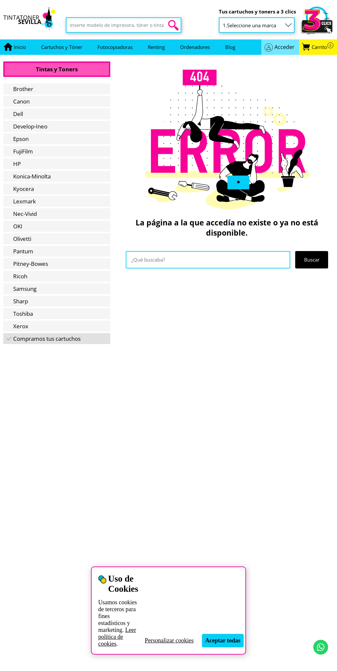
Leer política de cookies (117, 637)
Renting (156, 47)
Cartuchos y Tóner (61, 47)
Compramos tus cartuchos (47, 338)
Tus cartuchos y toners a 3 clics (257, 12)
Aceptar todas (222, 640)
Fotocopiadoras (115, 47)
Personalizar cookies (169, 640)
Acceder (284, 47)
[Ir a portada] (20, 47)
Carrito (322, 47)
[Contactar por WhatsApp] (321, 647)
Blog (230, 47)
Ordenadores (195, 47)
